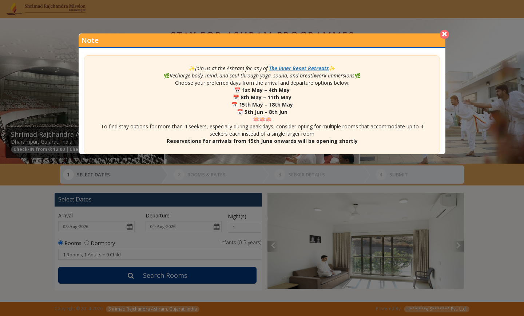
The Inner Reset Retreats (299, 68)
